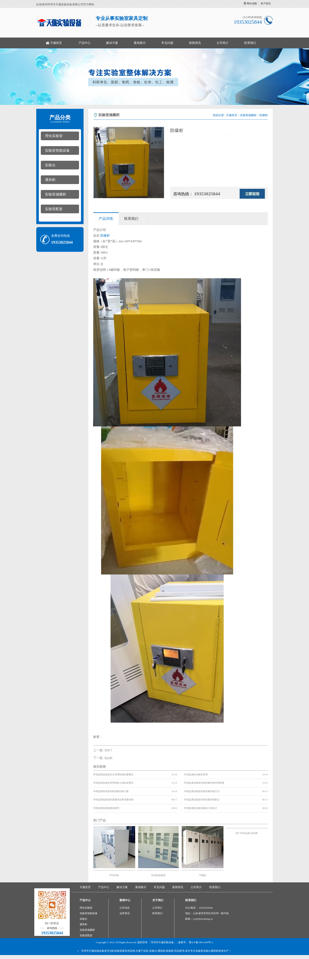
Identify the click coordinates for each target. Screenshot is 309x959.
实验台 (50, 165)
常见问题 (167, 42)
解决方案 (112, 42)
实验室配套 (54, 209)
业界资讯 (124, 913)
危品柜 (108, 758)
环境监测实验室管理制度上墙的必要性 (113, 782)
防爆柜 (105, 235)
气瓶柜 (202, 875)
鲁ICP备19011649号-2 (201, 942)
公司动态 (124, 907)
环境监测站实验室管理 (196, 774)
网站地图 (252, 3)
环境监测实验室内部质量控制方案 (111, 791)
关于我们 (157, 900)
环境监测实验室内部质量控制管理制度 (204, 782)
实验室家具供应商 (124, 950)
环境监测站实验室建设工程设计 (200, 808)
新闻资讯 (195, 42)
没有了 (108, 750)
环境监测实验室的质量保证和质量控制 (113, 799)
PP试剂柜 (114, 875)
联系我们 (250, 42)
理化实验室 (54, 136)
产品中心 (84, 42)
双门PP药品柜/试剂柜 (247, 833)
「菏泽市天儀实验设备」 (162, 942)
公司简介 (222, 42)
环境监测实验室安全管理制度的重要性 (113, 774)
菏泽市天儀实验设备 (92, 950)
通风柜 (50, 180)
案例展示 (140, 42)
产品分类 (60, 119)
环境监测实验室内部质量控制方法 (202, 791)
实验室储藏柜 (55, 194)
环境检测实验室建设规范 (106, 808)
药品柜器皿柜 (158, 875)
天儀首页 (56, 42)
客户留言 (266, 3)
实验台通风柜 (211, 950)
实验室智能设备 (57, 150)
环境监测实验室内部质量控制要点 (202, 799)
